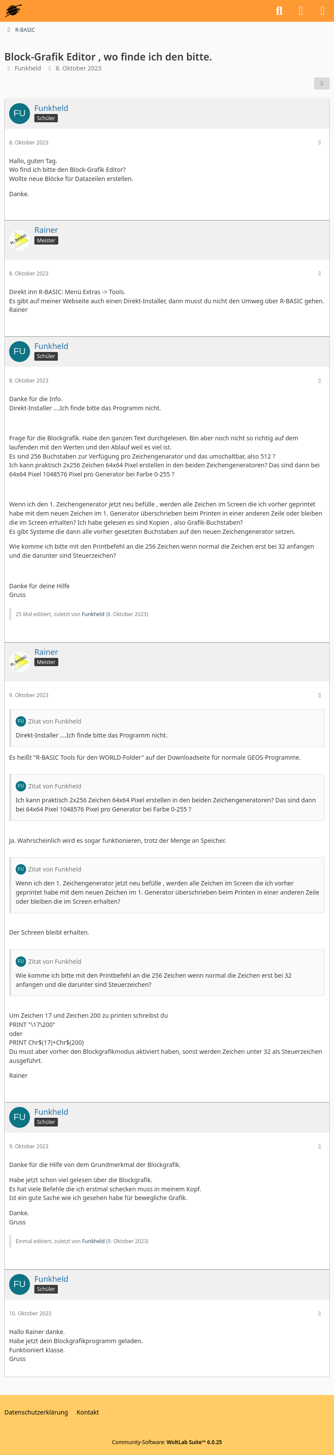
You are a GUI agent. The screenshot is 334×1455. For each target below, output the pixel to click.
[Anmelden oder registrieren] (301, 11)
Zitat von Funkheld (54, 721)
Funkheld (28, 68)
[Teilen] (322, 83)
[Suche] (279, 11)
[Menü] (322, 11)
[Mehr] (319, 142)
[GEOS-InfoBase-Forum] (13, 11)
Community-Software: (167, 1442)
